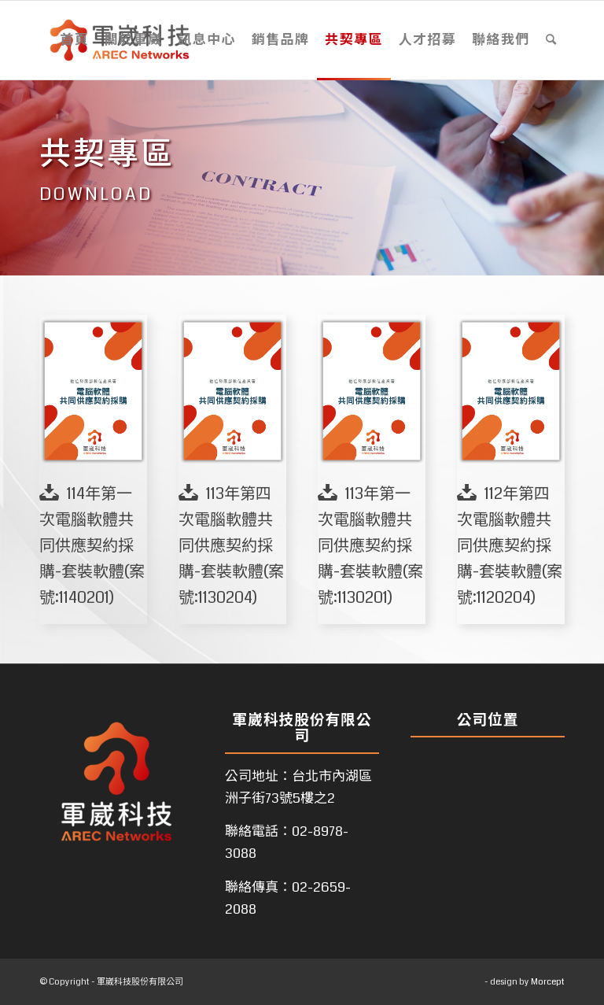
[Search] (551, 40)
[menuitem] (74, 40)
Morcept (548, 982)
